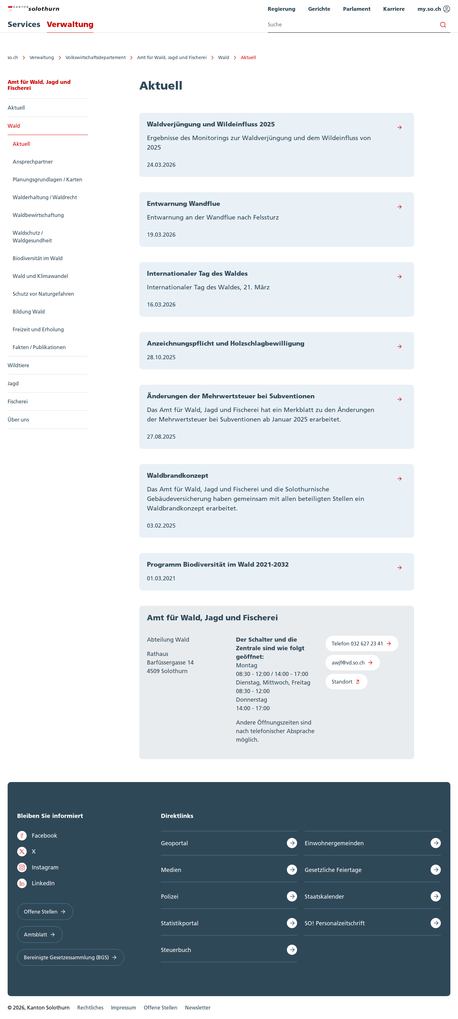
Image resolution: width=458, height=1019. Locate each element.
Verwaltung (42, 57)
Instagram (38, 867)
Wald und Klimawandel (40, 276)
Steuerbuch (176, 950)
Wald (223, 57)
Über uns (18, 419)
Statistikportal (179, 923)
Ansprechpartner (33, 162)
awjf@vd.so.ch (353, 662)
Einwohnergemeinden (334, 843)
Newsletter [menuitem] (198, 1007)
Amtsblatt (40, 934)
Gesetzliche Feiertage (333, 870)
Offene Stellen (45, 911)
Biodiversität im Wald (38, 258)
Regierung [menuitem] (281, 8)
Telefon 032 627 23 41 (362, 643)
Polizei (169, 896)
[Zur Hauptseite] (33, 7)
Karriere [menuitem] (394, 8)
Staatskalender (324, 896)
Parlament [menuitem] (357, 8)
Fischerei (18, 401)
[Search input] (359, 25)
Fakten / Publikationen (39, 347)
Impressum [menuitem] (123, 1007)
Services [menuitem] (24, 24)
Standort (346, 681)
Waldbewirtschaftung (38, 215)
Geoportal (174, 843)
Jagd (13, 383)
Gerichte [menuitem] (319, 8)
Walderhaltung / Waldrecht (45, 197)
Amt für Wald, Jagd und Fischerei (172, 57)
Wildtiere (18, 365)
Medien (171, 870)
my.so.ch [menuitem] (434, 9)
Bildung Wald (29, 311)
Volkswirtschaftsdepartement (96, 57)
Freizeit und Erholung (38, 329)
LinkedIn (36, 883)
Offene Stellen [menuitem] (160, 1007)
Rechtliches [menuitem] (90, 1007)
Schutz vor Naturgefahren (43, 294)
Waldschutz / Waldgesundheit (32, 237)
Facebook (37, 835)
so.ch (13, 57)
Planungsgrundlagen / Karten (47, 179)
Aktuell (248, 57)
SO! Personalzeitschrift (335, 923)
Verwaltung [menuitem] (70, 24)
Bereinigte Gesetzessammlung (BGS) (71, 957)
